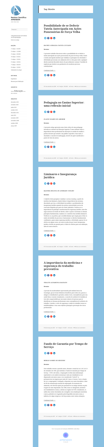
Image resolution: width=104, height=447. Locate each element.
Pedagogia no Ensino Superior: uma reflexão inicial (64, 104)
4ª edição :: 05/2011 (15, 56)
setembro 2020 (14, 104)
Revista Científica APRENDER (18, 18)
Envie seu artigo (15, 40)
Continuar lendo (50, 70)
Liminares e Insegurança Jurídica (60, 175)
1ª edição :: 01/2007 (15, 49)
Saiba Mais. (77, 429)
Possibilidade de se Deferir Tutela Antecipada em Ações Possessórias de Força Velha (62, 29)
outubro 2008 (14, 123)
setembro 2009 (14, 118)
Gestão (24, 91)
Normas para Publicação (17, 81)
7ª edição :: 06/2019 (15, 64)
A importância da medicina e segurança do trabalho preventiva (63, 266)
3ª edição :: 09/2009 (15, 54)
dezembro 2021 (15, 102)
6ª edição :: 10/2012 (15, 62)
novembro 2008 (15, 120)
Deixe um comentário (81, 86)
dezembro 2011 (15, 112)
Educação (18, 91)
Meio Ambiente (14, 93)
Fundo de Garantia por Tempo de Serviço (66, 345)
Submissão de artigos (16, 70)
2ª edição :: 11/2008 (15, 51)
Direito (12, 91)
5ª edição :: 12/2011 (15, 59)
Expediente (14, 79)
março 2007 (14, 126)
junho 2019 (14, 107)
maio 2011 (13, 115)
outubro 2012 (14, 110)
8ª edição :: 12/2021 (15, 67)
